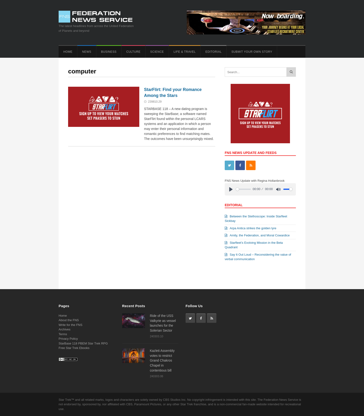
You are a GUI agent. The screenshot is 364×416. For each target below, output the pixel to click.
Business (109, 51)
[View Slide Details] (260, 113)
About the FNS (69, 320)
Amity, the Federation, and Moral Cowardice (257, 235)
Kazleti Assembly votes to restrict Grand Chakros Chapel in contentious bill (162, 360)
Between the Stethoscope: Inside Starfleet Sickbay (256, 219)
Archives (64, 329)
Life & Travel (185, 51)
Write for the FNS (70, 325)
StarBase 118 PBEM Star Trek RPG (83, 343)
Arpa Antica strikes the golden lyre (250, 228)
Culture (133, 51)
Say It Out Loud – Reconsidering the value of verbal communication (258, 257)
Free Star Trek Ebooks (74, 348)
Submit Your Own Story (251, 51)
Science (157, 51)
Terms (63, 334)
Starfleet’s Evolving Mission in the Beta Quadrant (254, 245)
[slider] (243, 189)
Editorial (213, 51)
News (86, 51)
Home (67, 51)
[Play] (231, 189)
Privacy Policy (68, 338)
